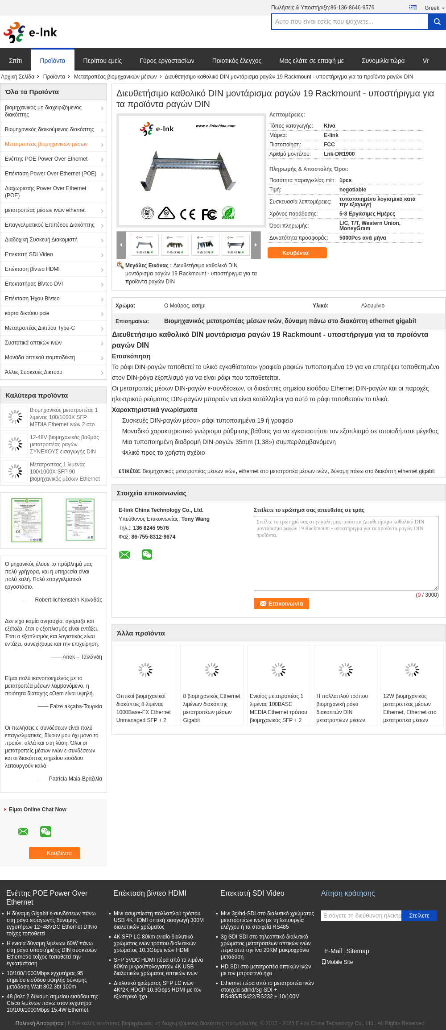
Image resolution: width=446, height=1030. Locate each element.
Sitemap (357, 951)
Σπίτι (15, 60)
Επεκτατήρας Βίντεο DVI (34, 284)
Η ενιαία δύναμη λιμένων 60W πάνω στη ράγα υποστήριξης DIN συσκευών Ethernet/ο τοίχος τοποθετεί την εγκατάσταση (52, 953)
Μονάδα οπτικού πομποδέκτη (40, 357)
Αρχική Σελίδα (17, 77)
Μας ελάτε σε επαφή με (311, 60)
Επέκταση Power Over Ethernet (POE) (50, 173)
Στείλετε (419, 915)
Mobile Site (337, 962)
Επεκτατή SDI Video (29, 254)
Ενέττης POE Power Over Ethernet (46, 159)
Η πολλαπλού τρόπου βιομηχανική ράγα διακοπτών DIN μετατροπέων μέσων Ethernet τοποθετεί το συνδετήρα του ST (342, 716)
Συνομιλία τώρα (383, 60)
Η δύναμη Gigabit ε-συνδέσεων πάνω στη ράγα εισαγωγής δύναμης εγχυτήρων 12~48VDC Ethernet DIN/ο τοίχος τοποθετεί (52, 923)
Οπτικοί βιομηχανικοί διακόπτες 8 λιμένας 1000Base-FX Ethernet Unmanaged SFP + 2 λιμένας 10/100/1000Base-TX (143, 716)
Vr (426, 60)
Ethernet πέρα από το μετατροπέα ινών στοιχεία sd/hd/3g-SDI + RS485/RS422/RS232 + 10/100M (267, 990)
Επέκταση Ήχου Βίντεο (32, 298)
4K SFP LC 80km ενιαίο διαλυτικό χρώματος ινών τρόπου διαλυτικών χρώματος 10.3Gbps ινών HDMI (155, 943)
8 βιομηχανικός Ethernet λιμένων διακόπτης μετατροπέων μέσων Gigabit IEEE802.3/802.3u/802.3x (213, 712)
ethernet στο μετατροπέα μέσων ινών (283, 471)
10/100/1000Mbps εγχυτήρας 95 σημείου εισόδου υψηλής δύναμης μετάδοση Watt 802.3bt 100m (47, 980)
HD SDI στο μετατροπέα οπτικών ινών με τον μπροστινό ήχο (266, 970)
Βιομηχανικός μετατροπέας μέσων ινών (188, 471)
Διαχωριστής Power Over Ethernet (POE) (45, 192)
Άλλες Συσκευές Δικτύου (33, 372)
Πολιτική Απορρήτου (39, 1023)
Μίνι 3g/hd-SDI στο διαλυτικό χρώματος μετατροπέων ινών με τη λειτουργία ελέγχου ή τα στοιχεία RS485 (267, 920)
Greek (435, 7)
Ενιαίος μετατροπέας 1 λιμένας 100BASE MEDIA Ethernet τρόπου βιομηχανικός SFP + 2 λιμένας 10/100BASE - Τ (279, 712)
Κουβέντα (301, 253)
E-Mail (333, 951)
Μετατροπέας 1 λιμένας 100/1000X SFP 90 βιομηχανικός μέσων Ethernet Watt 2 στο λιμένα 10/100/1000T (65, 478)
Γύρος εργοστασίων (167, 60)
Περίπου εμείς (102, 60)
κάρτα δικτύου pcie (27, 313)
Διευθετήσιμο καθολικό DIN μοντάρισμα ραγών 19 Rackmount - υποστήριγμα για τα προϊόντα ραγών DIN (191, 273)
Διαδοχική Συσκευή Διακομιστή (41, 240)
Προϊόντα (52, 60)
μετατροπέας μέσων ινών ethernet (45, 210)
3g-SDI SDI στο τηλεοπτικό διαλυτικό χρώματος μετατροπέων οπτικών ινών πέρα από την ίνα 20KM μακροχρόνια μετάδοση (266, 947)
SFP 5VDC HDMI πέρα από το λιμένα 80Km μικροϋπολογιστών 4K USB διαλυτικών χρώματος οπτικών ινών (158, 966)
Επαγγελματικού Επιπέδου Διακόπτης (50, 225)
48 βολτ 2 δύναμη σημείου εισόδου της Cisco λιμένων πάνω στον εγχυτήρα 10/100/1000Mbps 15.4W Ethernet (52, 1003)
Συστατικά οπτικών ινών (33, 343)
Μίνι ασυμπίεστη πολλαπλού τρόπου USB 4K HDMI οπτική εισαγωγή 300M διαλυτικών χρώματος (159, 920)
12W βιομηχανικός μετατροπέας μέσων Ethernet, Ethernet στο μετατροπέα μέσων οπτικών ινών (409, 712)
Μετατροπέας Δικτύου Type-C (40, 328)
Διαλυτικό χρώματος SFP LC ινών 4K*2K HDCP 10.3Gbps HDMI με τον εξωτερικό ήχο (158, 990)
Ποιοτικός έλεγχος (236, 60)
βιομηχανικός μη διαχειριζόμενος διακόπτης (43, 111)
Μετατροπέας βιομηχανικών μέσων (115, 77)
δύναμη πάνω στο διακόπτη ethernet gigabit (383, 471)
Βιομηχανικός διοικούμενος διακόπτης (49, 129)
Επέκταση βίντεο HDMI (32, 269)
